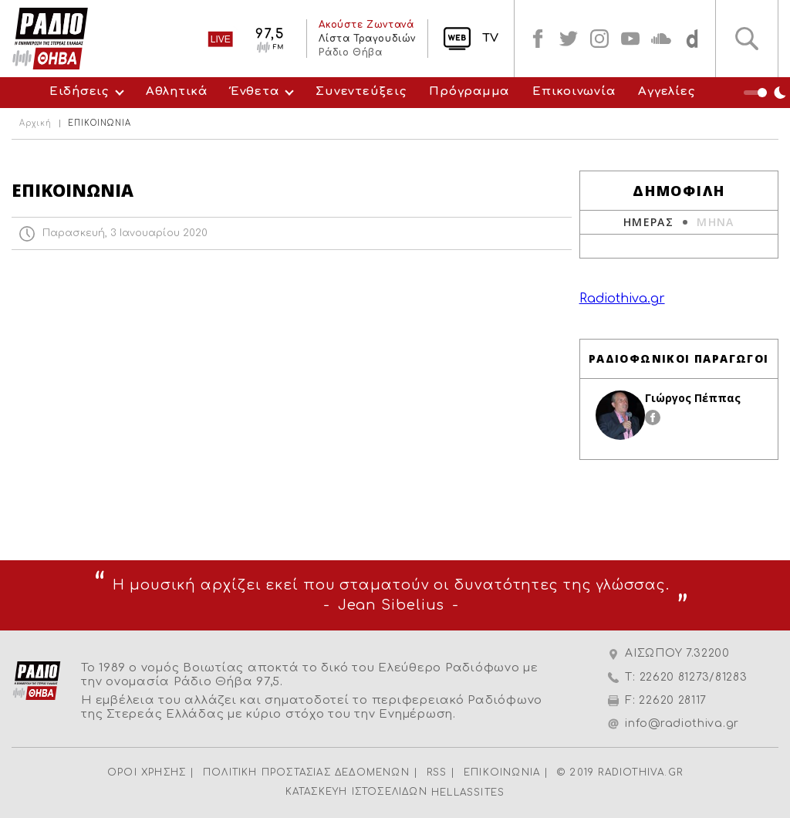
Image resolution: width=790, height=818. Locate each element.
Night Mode (767, 92)
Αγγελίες (666, 91)
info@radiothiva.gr (682, 723)
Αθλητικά (177, 91)
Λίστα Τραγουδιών (367, 38)
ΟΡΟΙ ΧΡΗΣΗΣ (146, 772)
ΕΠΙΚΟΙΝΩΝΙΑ (502, 772)
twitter (568, 38)
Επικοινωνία (573, 91)
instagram (599, 38)
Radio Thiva (50, 38)
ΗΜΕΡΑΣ (648, 222)
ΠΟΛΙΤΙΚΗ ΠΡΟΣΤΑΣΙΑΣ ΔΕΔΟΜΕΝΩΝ (306, 772)
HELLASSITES (468, 792)
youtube (630, 38)
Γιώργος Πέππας (693, 397)
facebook (537, 38)
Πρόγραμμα (469, 91)
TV (490, 38)
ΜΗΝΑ (715, 222)
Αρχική (35, 123)
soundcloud (661, 38)
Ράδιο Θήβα (350, 52)
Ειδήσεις (79, 91)
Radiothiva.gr (622, 299)
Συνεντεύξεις (361, 91)
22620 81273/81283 (694, 677)
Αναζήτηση (746, 38)
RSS (437, 772)
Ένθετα (255, 91)
